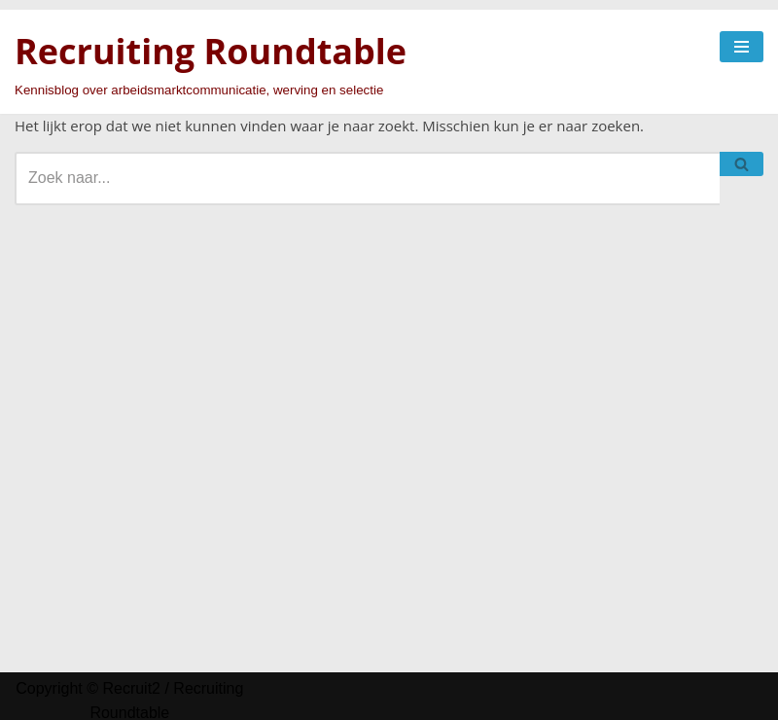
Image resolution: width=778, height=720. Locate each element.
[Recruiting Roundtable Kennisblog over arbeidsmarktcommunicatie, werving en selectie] (211, 61)
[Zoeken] (367, 178)
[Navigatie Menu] (741, 46)
